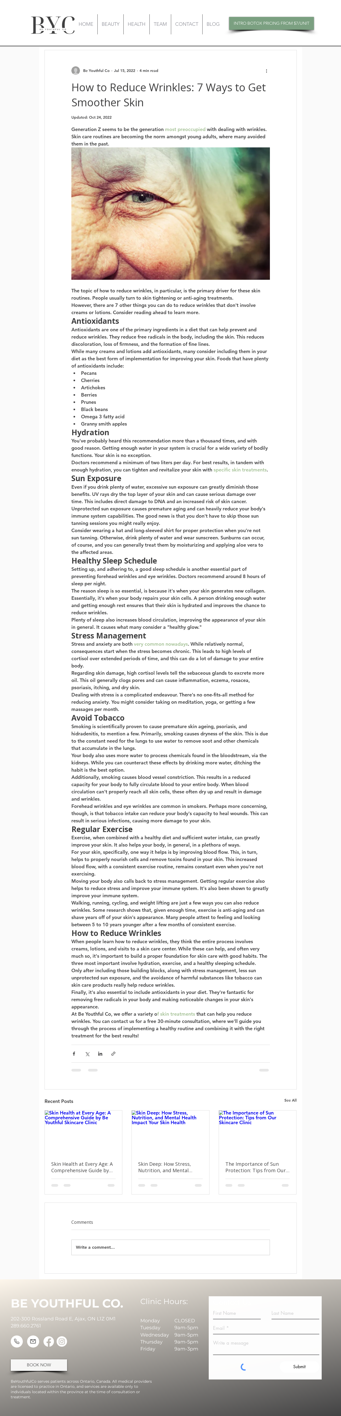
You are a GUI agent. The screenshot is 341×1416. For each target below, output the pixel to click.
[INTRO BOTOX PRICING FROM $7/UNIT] (271, 23)
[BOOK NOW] (39, 1365)
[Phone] (17, 1341)
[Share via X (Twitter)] (87, 1053)
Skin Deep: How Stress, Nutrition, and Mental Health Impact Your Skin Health (166, 1167)
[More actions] (266, 70)
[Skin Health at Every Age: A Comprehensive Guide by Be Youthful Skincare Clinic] (83, 1132)
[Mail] (33, 1341)
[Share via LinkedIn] (100, 1053)
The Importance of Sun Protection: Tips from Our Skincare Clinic (255, 1167)
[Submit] (299, 1367)
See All (290, 1100)
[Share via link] (113, 1053)
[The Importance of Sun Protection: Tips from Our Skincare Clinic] (257, 1132)
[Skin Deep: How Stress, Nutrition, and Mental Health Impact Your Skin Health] (170, 1132)
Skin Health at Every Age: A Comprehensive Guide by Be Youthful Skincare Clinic (82, 1167)
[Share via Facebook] (73, 1053)
